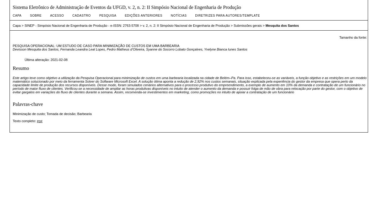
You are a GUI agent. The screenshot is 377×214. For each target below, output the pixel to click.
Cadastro (81, 15)
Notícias (179, 15)
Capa (17, 15)
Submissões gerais (248, 25)
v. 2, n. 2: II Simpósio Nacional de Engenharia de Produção (186, 25)
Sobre (36, 15)
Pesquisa (107, 15)
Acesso (57, 15)
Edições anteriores (143, 15)
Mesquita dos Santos (282, 25)
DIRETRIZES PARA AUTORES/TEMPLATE (227, 15)
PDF (40, 121)
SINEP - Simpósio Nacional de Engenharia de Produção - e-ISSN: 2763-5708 (81, 25)
